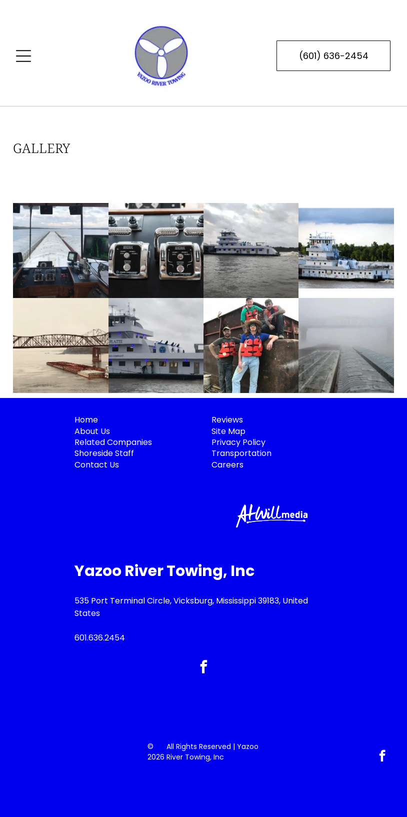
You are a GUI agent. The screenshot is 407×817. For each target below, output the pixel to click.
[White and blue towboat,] (346, 250)
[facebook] (203, 668)
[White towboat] (156, 345)
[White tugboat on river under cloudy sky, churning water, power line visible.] (251, 250)
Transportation (242, 453)
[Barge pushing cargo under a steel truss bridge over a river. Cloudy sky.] (60, 345)
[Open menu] (23, 56)
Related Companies (113, 442)
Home (86, 420)
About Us (92, 431)
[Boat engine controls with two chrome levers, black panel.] (156, 250)
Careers (228, 464)
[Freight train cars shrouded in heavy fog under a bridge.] (346, 345)
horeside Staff (106, 453)
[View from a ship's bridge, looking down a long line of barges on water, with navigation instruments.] (60, 250)
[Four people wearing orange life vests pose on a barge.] (251, 345)
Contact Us (96, 464)
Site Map (229, 431)
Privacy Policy (239, 442)
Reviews (227, 420)
